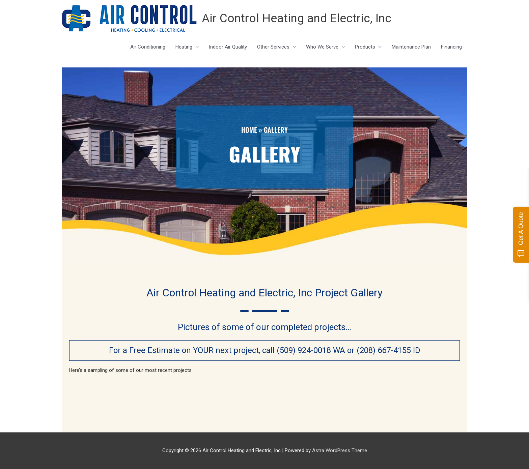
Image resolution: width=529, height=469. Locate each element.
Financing (451, 47)
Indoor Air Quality (228, 47)
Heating (183, 47)
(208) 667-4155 (384, 350)
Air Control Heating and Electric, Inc (296, 18)
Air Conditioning (147, 47)
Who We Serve (322, 47)
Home (249, 130)
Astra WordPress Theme (339, 450)
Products (365, 47)
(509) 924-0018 (304, 350)
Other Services (273, 47)
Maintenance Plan (411, 47)
